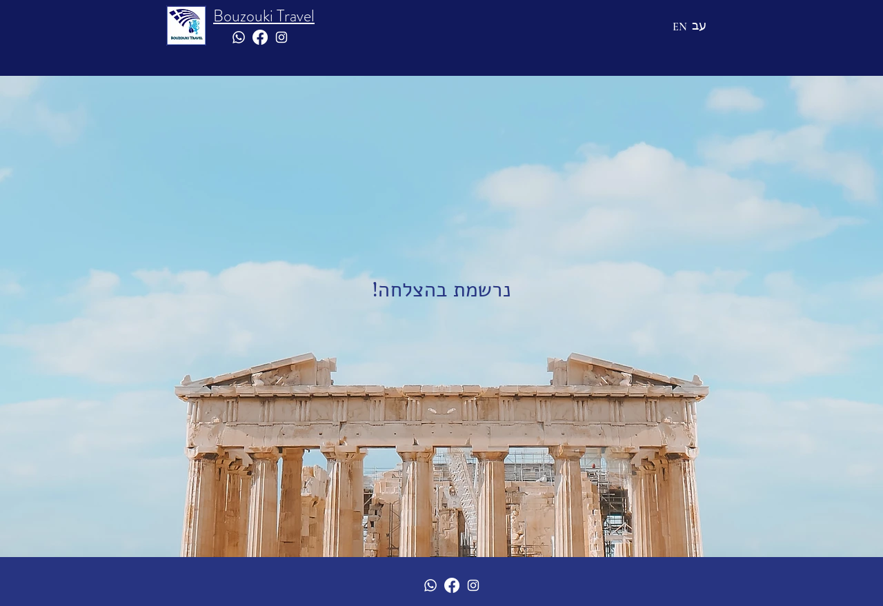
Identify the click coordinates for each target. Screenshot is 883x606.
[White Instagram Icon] (281, 37)
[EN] (679, 26)
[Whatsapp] (238, 37)
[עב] (699, 25)
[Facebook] (260, 37)
